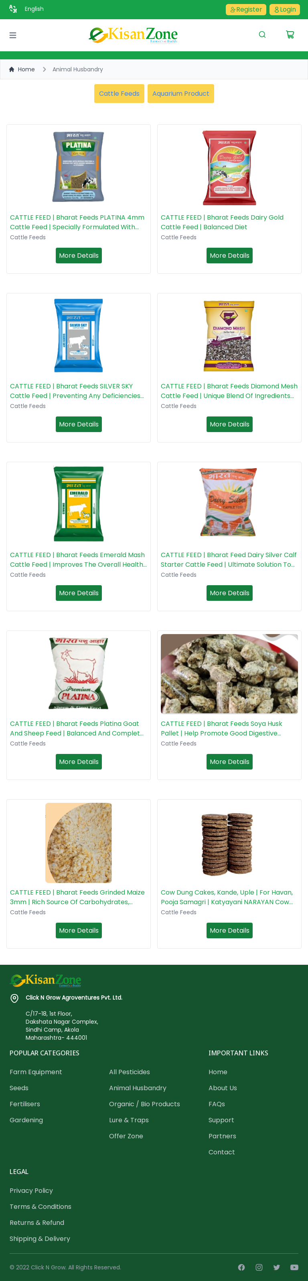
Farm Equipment (36, 1072)
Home (21, 69)
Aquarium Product (180, 93)
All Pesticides (129, 1072)
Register (246, 9)
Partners (222, 1136)
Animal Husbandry (137, 1088)
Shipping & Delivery (40, 1238)
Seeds (19, 1088)
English (34, 9)
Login (285, 9)
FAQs (217, 1104)
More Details (79, 255)
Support (221, 1120)
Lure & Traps (129, 1120)
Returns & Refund (37, 1222)
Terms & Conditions (40, 1206)
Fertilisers (25, 1104)
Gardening (26, 1120)
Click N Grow (48, 1267)
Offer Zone (126, 1136)
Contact (222, 1152)
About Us (223, 1088)
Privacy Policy (31, 1190)
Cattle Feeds (119, 93)
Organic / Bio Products (144, 1104)
